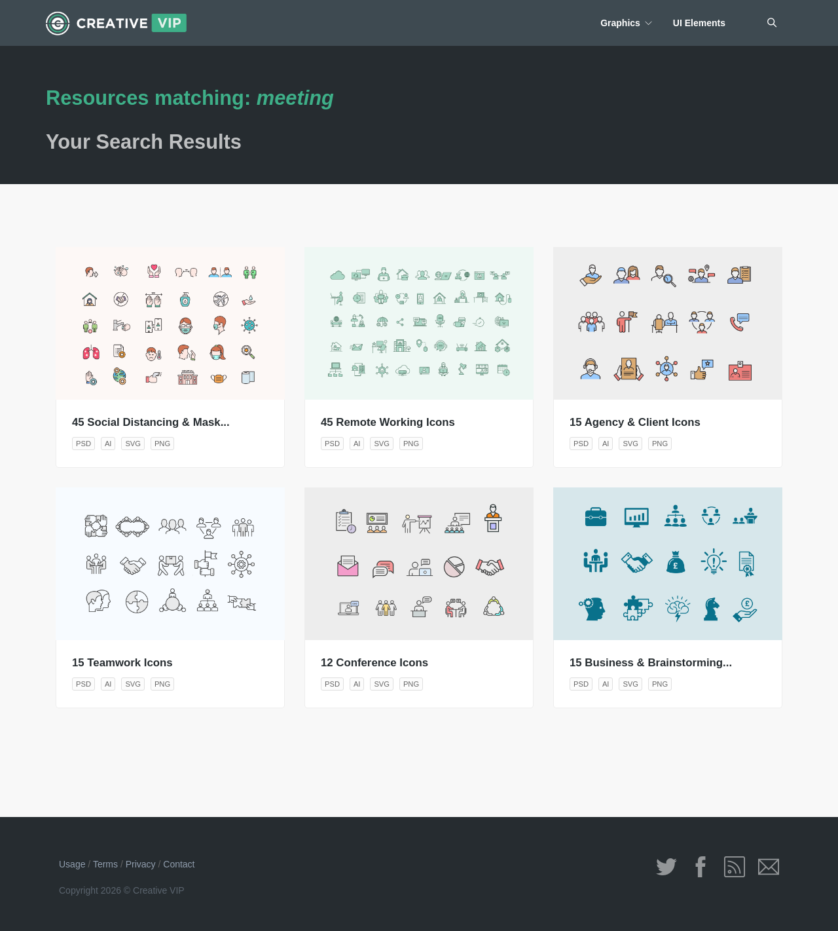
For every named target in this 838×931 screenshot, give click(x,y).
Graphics (620, 23)
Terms (105, 864)
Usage (72, 864)
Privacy (141, 864)
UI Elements (699, 23)
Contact (178, 864)
